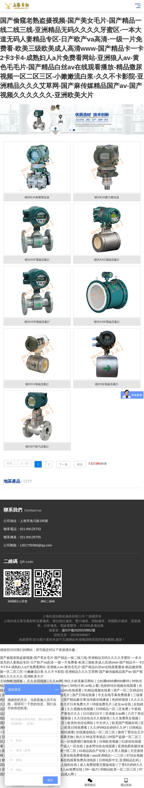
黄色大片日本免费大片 (73, 704)
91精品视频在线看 (98, 690)
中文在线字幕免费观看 (114, 695)
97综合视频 (134, 755)
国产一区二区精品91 (128, 690)
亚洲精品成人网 (63, 774)
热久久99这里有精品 (91, 737)
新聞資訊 (90, 782)
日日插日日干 (93, 713)
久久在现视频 (37, 681)
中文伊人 (103, 723)
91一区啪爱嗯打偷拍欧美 (78, 741)
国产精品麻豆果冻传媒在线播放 (86, 699)
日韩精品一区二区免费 (112, 709)
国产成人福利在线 (64, 765)
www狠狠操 (63, 718)
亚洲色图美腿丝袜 (131, 746)
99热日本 (77, 685)
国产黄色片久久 (69, 713)
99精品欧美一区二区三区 (118, 769)
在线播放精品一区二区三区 (96, 732)
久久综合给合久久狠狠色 (92, 718)
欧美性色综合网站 (80, 723)
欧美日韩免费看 (76, 727)
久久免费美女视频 (125, 718)
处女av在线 (123, 704)
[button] (70, 130)
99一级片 (92, 769)
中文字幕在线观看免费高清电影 (74, 760)
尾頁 (80, 464)
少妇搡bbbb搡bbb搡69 (113, 681)
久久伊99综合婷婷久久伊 (108, 727)
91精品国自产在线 (92, 751)
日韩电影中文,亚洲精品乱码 (119, 760)
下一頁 (63, 464)
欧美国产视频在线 (125, 723)
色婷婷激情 (120, 699)
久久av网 (55, 681)
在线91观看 (66, 732)
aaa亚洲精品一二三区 (108, 755)
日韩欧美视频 (109, 741)
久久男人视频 (118, 751)
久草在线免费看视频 (75, 755)
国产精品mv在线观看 (67, 690)
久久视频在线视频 (80, 709)
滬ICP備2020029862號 (78, 630)
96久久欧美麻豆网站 (79, 681)
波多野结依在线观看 (101, 746)
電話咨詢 (126, 782)
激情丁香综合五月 (131, 732)
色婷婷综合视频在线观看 (118, 685)
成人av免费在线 (71, 769)
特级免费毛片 (102, 704)
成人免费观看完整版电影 (98, 765)
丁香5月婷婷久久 (130, 765)
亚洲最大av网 (115, 713)
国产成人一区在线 (70, 746)
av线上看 (92, 685)
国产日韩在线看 (84, 695)
